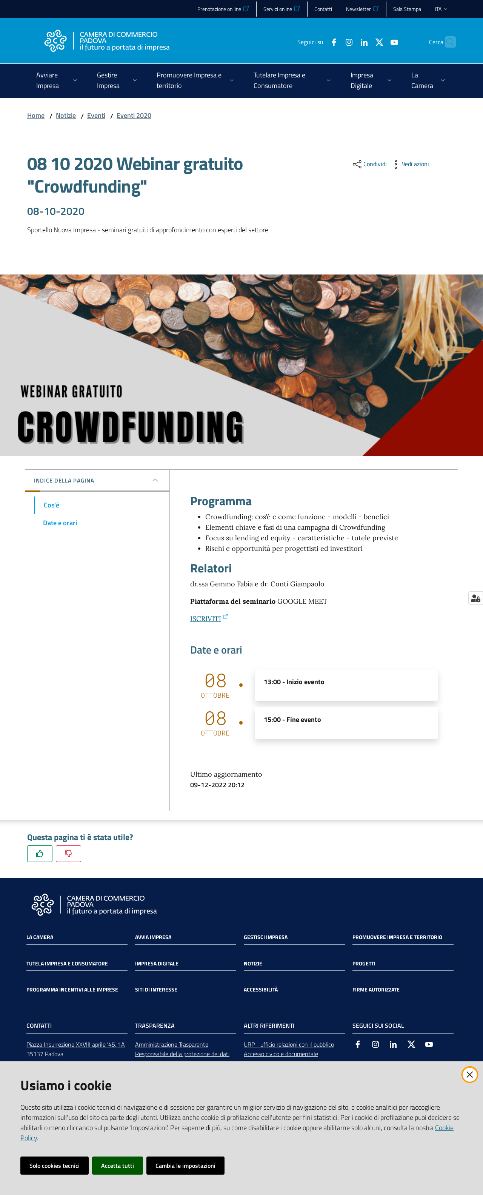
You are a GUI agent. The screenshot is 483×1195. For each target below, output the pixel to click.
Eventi (96, 115)
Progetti (363, 963)
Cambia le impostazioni (185, 1165)
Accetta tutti (117, 1165)
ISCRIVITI (209, 618)
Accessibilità (261, 989)
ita (441, 9)
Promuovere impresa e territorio (397, 937)
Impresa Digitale (156, 963)
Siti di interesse (156, 989)
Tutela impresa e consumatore (67, 963)
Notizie (66, 115)
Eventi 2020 (134, 115)
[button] (447, 42)
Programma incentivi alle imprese (72, 989)
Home (36, 115)
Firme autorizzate (376, 989)
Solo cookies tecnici (54, 1165)
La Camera (39, 937)
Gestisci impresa (266, 937)
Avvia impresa (153, 937)
